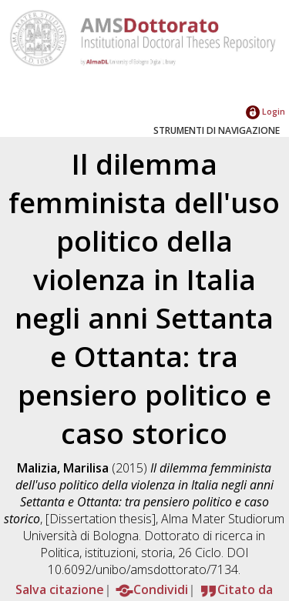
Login (265, 111)
